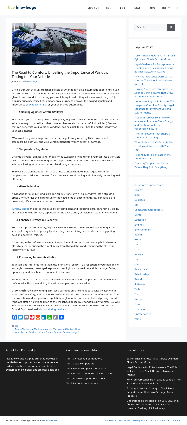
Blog (125, 7)
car (16, 325)
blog (137, 195)
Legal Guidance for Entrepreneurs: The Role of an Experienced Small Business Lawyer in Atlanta (154, 67)
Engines (139, 224)
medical (138, 254)
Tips (136, 294)
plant (137, 264)
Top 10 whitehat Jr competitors (84, 358)
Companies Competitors (148, 209)
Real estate (140, 269)
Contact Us (93, 7)
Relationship (141, 274)
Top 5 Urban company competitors (86, 368)
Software (139, 284)
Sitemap (177, 420)
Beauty (138, 190)
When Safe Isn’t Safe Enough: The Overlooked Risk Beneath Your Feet (153, 146)
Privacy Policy (140, 420)
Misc (137, 259)
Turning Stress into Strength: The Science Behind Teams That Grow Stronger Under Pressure (153, 92)
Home (110, 7)
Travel (137, 304)
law (136, 244)
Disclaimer (124, 420)
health (138, 234)
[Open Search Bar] (177, 7)
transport (139, 299)
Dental (138, 214)
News (140, 7)
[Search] (171, 27)
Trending (139, 309)
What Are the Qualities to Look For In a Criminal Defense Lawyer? (47, 332)
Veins (137, 319)
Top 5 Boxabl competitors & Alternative (89, 373)
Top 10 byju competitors (80, 363)
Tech (167, 7)
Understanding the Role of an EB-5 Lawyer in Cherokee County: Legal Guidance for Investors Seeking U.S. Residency (153, 404)
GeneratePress (49, 420)
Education (140, 219)
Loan (137, 249)
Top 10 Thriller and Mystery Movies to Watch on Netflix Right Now (47, 329)
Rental (152, 7)
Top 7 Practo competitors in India (85, 378)
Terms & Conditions (160, 420)
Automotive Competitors (148, 185)
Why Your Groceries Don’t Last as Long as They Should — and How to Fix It (153, 80)
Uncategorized (142, 314)
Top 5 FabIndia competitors (82, 383)
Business (139, 199)
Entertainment (142, 229)
